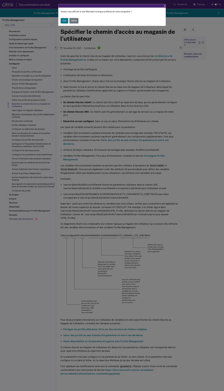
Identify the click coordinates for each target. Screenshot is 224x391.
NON (74, 20)
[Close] (164, 6)
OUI (64, 20)
